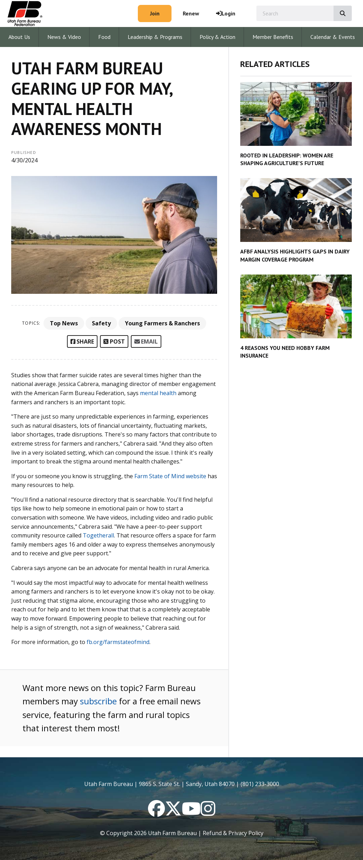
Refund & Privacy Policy (233, 833)
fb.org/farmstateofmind (118, 642)
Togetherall (98, 535)
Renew (191, 13)
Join (155, 13)
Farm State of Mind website (171, 476)
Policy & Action (217, 36)
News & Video (64, 36)
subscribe (98, 701)
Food (104, 36)
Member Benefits (273, 36)
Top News (64, 323)
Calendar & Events (332, 36)
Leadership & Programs (155, 36)
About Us (19, 36)
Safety (101, 323)
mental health (158, 393)
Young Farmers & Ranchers (162, 323)
